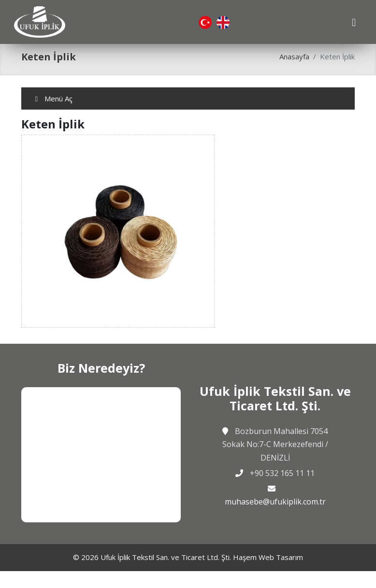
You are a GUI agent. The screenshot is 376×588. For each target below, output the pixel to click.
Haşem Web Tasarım (268, 557)
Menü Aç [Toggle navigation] (52, 98)
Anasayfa (294, 56)
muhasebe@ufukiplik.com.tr (275, 501)
